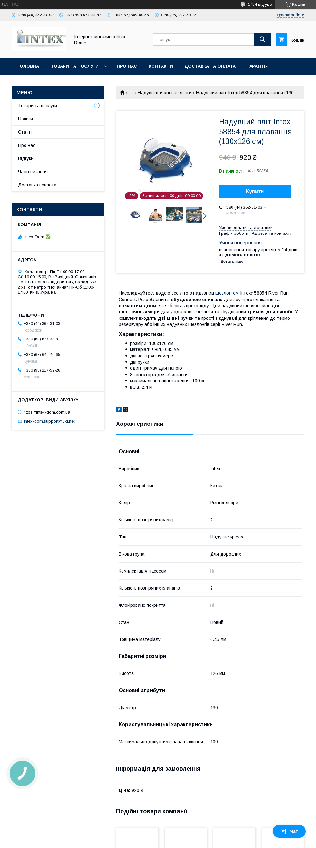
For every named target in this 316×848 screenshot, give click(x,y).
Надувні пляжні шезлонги (165, 92)
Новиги (25, 118)
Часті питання (33, 171)
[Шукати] (262, 39)
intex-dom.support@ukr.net (49, 421)
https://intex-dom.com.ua (47, 411)
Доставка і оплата (37, 184)
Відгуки (26, 158)
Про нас (127, 66)
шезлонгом (227, 293)
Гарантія (258, 66)
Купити (255, 191)
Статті (25, 132)
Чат (289, 831)
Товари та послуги (75, 66)
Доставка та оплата (210, 66)
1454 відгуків (260, 4)
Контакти (161, 66)
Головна (28, 66)
